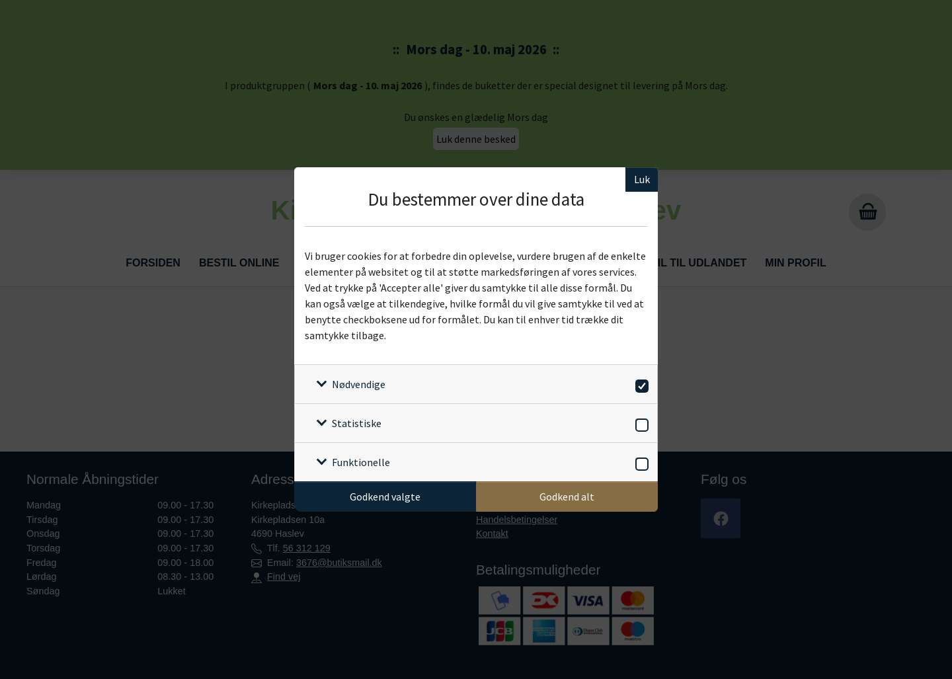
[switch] (639, 383)
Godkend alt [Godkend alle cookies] (566, 496)
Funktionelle (361, 462)
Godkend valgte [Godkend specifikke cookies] (385, 496)
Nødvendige (358, 384)
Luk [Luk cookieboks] (642, 179)
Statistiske (356, 423)
